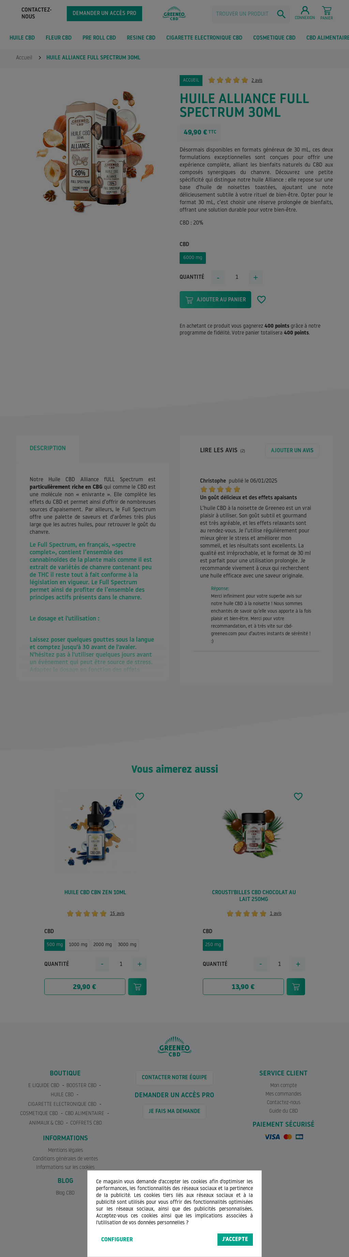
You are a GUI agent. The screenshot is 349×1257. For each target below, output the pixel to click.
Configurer (117, 1240)
